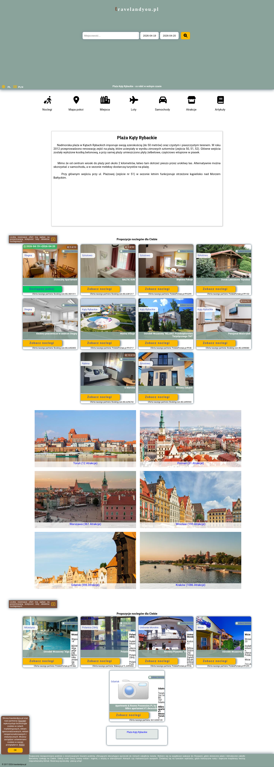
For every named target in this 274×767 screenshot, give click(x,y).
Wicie (201, 627)
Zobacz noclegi (99, 289)
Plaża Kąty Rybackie (137, 732)
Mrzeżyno (29, 627)
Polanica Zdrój (90, 627)
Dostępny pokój (42, 289)
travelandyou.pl (137, 9)
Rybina (85, 363)
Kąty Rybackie (89, 309)
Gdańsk (115, 681)
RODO (22, 745)
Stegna (28, 255)
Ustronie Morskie (149, 627)
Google (22, 721)
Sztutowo (87, 255)
